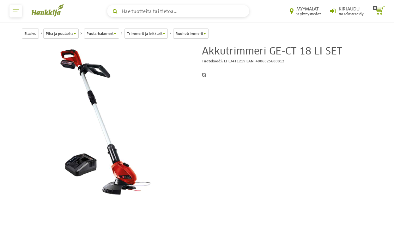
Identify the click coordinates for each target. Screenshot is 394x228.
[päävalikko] (15, 11)
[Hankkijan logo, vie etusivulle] (49, 10)
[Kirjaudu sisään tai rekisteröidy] (347, 11)
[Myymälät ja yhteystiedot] (305, 11)
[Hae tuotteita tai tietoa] (178, 11)
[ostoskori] (379, 11)
